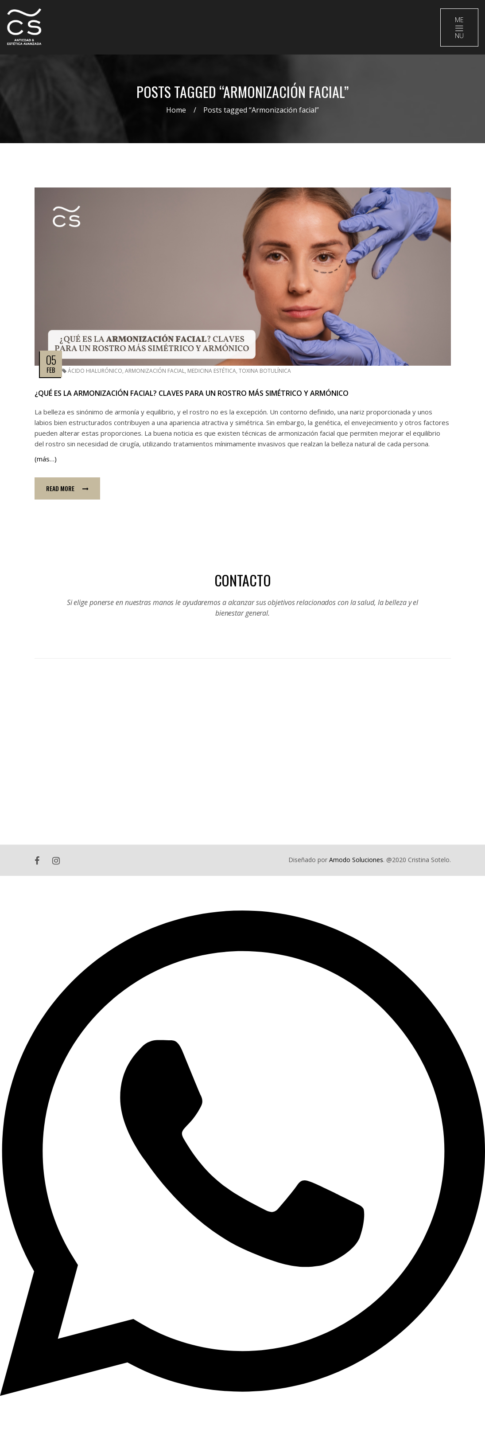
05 (51, 359)
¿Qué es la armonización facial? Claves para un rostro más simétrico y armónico (192, 393)
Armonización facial (155, 371)
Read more (67, 488)
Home (176, 110)
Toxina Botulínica (265, 371)
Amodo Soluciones (356, 859)
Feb (51, 370)
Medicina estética (211, 371)
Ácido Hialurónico (95, 371)
